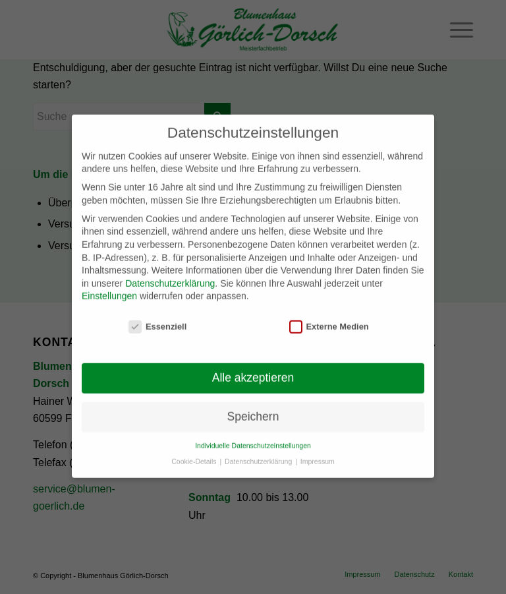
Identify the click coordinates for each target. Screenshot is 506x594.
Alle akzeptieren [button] (253, 369)
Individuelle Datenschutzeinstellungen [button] (253, 437)
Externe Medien (329, 318)
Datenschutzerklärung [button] (259, 454)
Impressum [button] (317, 454)
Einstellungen (109, 288)
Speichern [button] (253, 408)
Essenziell (157, 318)
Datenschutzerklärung (170, 275)
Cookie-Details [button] (194, 454)
